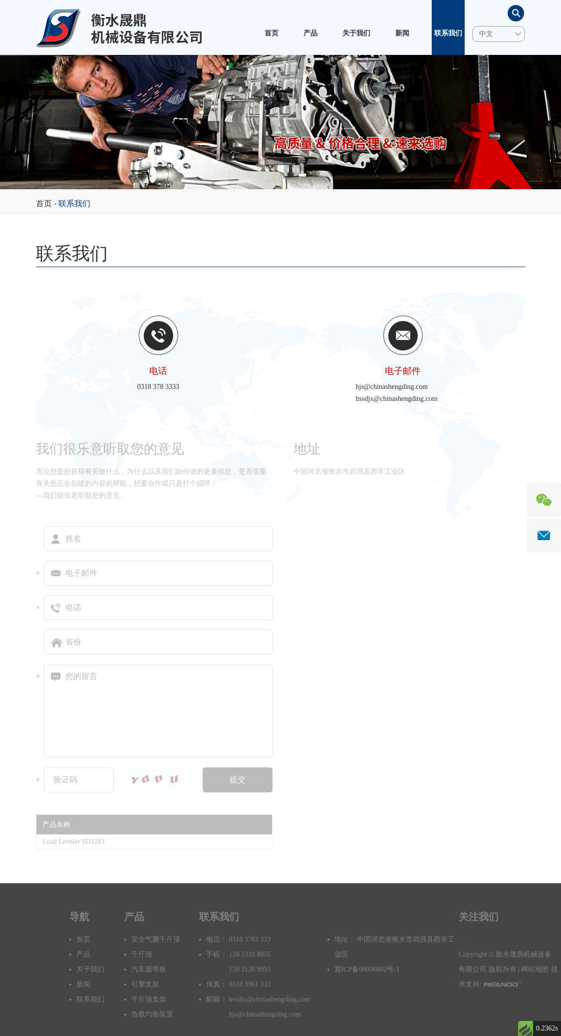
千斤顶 (156, 954)
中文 (486, 33)
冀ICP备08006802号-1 (381, 969)
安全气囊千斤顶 (170, 939)
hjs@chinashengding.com (392, 386)
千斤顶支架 (163, 999)
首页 (272, 33)
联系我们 (448, 33)
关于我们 (356, 33)
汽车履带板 (163, 969)
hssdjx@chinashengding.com (397, 398)
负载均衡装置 (167, 1014)
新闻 (402, 33)
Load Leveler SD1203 (73, 841)
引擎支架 (160, 984)
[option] (280, 122)
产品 (310, 33)
